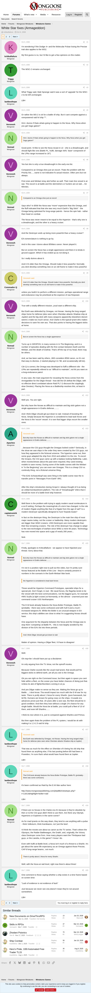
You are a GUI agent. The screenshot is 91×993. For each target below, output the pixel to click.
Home (6, 14)
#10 (87, 301)
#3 (87, 87)
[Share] (84, 42)
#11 (87, 331)
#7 (87, 193)
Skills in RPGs (16, 924)
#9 (87, 273)
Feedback (29, 935)
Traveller (31, 927)
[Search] (87, 14)
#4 (87, 110)
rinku (81, 943)
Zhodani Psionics (18, 932)
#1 (87, 42)
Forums (16, 14)
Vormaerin (13, 927)
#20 (87, 870)
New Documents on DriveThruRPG (27, 916)
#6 (87, 160)
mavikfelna (13, 919)
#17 (87, 729)
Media (43, 14)
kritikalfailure (8, 32)
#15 (87, 543)
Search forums (17, 19)
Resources (56, 14)
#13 (87, 428)
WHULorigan (78, 934)
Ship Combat (16, 941)
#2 (87, 65)
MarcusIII (80, 918)
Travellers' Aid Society (37, 919)
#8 (87, 229)
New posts (5, 19)
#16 (87, 648)
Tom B (11, 935)
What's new (29, 14)
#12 (87, 395)
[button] (36, 14)
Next (15, 37)
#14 (87, 499)
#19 (87, 805)
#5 (87, 133)
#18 (87, 766)
